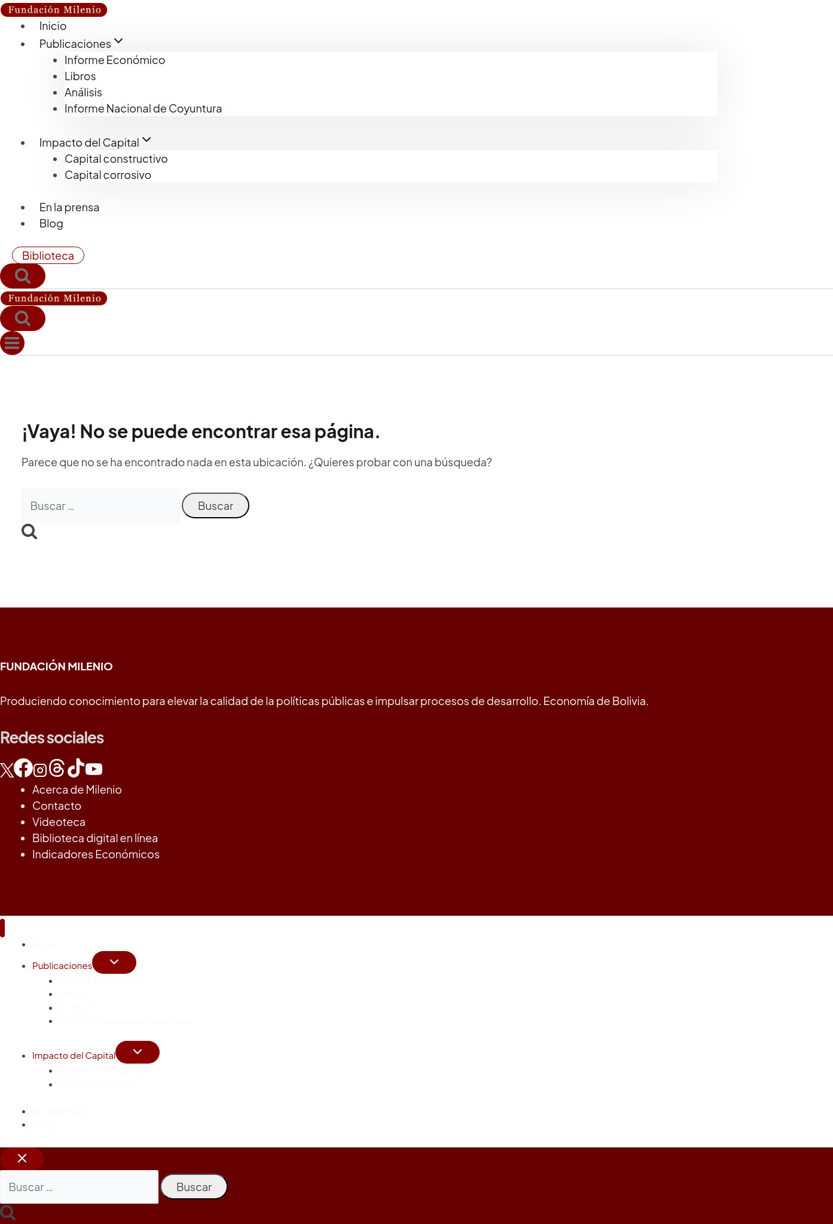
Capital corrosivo (108, 174)
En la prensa (69, 207)
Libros (80, 76)
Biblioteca (48, 255)
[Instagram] (40, 773)
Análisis (83, 92)
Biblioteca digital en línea (95, 838)
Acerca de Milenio (77, 789)
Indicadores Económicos (96, 854)
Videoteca (59, 821)
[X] (7, 773)
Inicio (53, 25)
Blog (51, 223)
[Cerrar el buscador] (22, 1158)
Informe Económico (115, 59)
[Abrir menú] (12, 343)
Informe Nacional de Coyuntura (143, 108)
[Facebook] (23, 773)
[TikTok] (76, 773)
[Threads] (56, 773)
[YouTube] (94, 773)
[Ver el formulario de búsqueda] (22, 275)
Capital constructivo (116, 158)
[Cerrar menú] (2, 928)
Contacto (56, 805)
